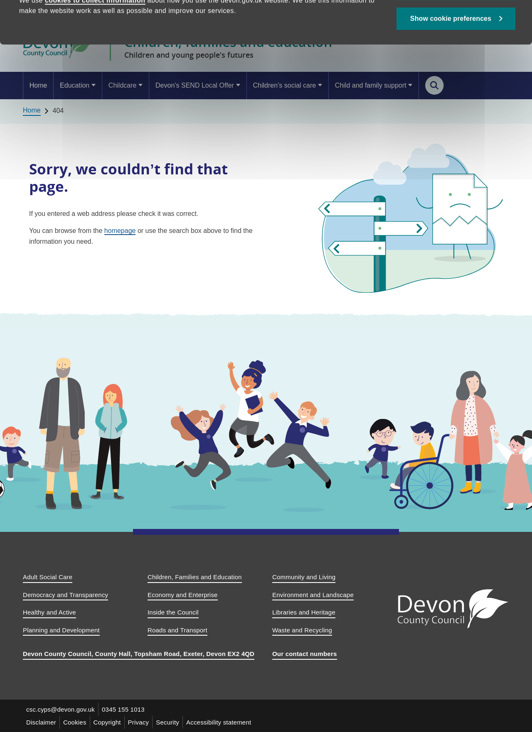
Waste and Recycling (302, 630)
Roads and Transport (177, 630)
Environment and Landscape (313, 594)
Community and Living (303, 576)
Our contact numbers (304, 653)
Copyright (107, 722)
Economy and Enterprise (183, 594)
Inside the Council (173, 612)
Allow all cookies (456, 29)
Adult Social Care (47, 576)
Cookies (74, 722)
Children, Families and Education (195, 576)
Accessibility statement (218, 722)
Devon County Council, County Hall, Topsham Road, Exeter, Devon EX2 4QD (138, 653)
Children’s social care (284, 85)
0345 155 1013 (123, 709)
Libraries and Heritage (303, 612)
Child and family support (370, 85)
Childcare (122, 85)
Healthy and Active (49, 612)
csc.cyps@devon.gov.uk (60, 709)
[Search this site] (434, 85)
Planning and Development (61, 630)
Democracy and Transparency (65, 594)
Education (74, 85)
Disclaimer (41, 722)
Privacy (138, 722)
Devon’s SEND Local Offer (194, 85)
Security (167, 722)
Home (38, 85)
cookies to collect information (95, 40)
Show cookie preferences (450, 58)
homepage (120, 230)
